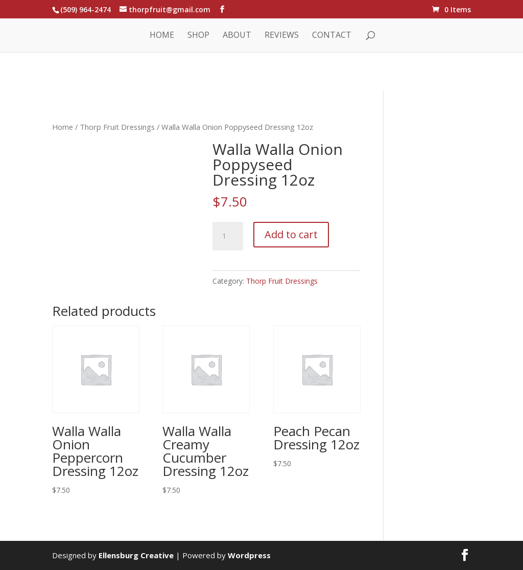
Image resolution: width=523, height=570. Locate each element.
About (237, 35)
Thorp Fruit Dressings (117, 127)
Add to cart (291, 234)
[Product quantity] (227, 236)
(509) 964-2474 (85, 9)
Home (162, 35)
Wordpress (249, 555)
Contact (331, 35)
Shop (198, 35)
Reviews (282, 35)
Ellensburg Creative (136, 555)
